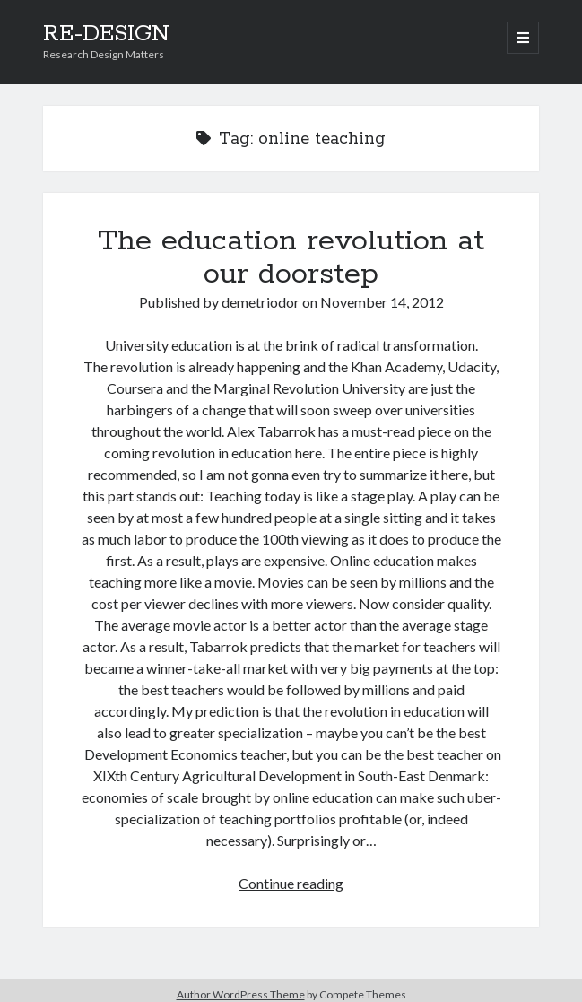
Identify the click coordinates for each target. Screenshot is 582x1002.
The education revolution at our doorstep (291, 257)
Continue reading (291, 883)
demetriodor (261, 301)
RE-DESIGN (106, 34)
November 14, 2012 (382, 301)
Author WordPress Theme (241, 994)
